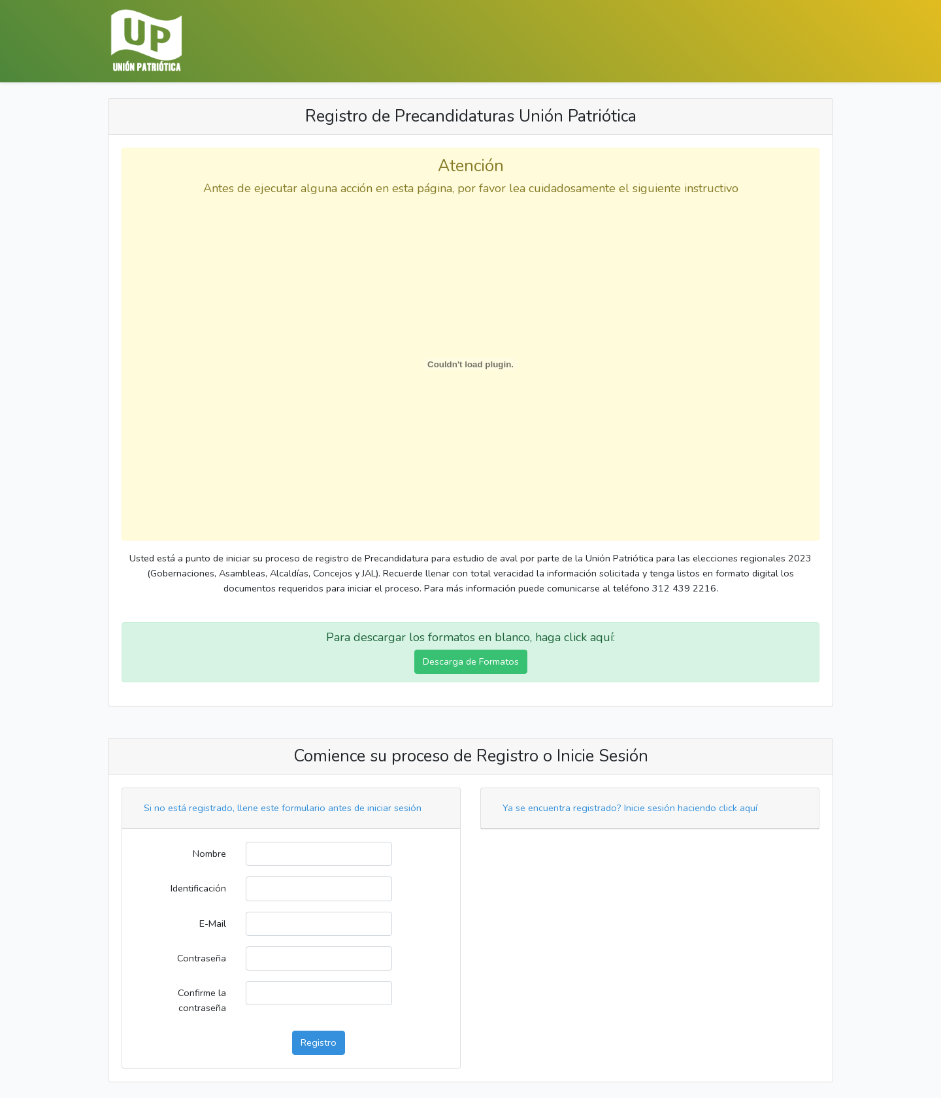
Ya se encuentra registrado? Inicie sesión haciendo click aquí (630, 807)
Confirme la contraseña (202, 1000)
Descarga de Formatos (471, 661)
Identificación (198, 888)
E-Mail (212, 923)
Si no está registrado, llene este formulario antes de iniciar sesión (282, 807)
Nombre (209, 853)
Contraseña (201, 958)
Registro (319, 1042)
